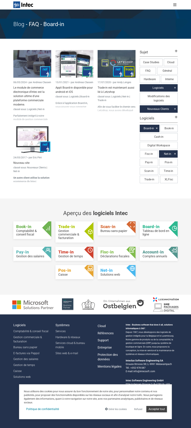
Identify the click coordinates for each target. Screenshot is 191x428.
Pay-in (149, 162)
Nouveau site (21, 163)
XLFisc (169, 179)
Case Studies (151, 62)
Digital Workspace (158, 145)
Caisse (17, 371)
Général (167, 70)
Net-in (41, 109)
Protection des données (108, 357)
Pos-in (168, 162)
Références (106, 333)
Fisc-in (149, 154)
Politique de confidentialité (42, 409)
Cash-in (158, 136)
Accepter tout (157, 409)
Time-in (168, 171)
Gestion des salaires (25, 359)
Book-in (169, 128)
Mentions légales (109, 366)
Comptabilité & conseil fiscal (30, 331)
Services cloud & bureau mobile (70, 345)
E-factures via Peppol (26, 353)
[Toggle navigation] (175, 5)
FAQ (147, 70)
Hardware (150, 79)
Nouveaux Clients (37, 167)
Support (103, 340)
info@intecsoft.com (144, 371)
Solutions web (22, 377)
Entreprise (105, 347)
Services (60, 331)
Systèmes (62, 325)
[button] (158, 53)
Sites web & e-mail (66, 353)
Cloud (170, 62)
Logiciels (32, 109)
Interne (169, 79)
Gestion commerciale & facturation (27, 339)
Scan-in (149, 171)
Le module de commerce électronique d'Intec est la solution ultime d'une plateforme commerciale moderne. (29, 96)
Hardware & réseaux (67, 337)
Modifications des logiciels (159, 98)
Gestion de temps (24, 365)
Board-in (85, 96)
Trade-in (102, 100)
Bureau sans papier (25, 347)
